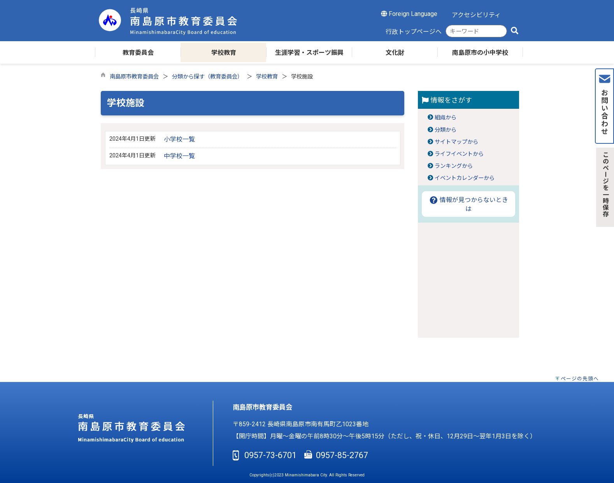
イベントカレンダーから (465, 178)
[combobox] (476, 31)
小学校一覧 (179, 139)
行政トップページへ (414, 31)
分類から (445, 130)
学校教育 (267, 76)
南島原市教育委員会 (134, 76)
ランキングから (454, 166)
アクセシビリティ (476, 15)
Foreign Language (409, 13)
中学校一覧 (179, 156)
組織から (445, 117)
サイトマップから (456, 142)
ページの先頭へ (580, 379)
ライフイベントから (459, 154)
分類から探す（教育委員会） (207, 76)
